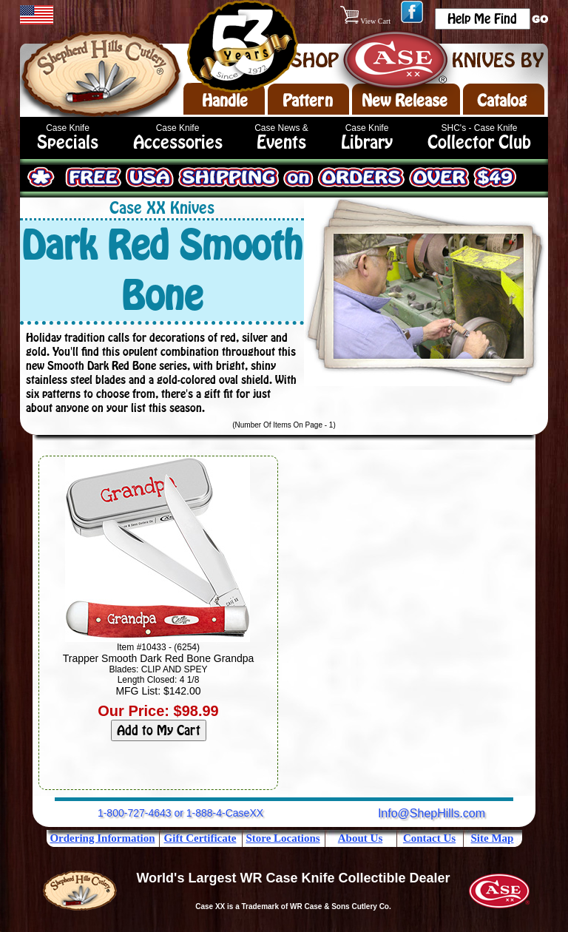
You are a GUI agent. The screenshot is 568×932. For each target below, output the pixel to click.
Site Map (492, 838)
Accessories (178, 142)
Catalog (502, 100)
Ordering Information (102, 838)
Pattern (308, 100)
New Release (404, 100)
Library (367, 142)
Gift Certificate (200, 838)
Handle (225, 100)
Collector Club (479, 142)
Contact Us (429, 838)
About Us (360, 838)
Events (281, 142)
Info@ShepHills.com (431, 813)
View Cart (366, 21)
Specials (67, 142)
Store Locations (283, 838)
